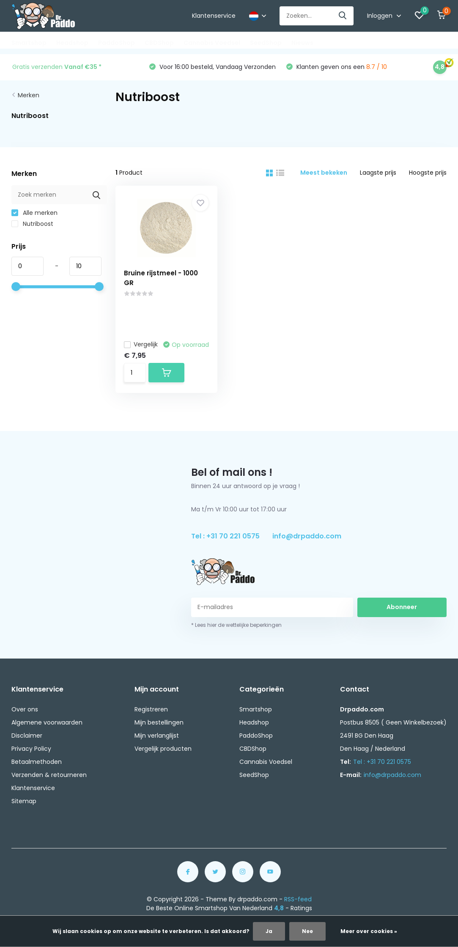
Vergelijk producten (163, 748)
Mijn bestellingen (159, 722)
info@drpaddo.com (306, 536)
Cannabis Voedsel (212, 42)
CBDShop (159, 42)
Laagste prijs (378, 172)
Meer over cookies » (368, 931)
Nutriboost (32, 224)
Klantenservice (214, 15)
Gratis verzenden (56, 67)
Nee (307, 931)
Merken (28, 95)
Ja (269, 931)
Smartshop (29, 42)
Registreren (151, 709)
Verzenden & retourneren (49, 775)
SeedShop (266, 42)
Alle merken (34, 213)
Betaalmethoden (36, 762)
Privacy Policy (31, 748)
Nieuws (302, 42)
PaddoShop (116, 42)
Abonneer (402, 607)
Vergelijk (141, 344)
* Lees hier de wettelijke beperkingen (236, 625)
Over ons (24, 709)
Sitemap (23, 801)
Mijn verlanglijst (156, 735)
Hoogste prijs (428, 172)
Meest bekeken (323, 172)
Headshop (72, 42)
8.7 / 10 (376, 67)
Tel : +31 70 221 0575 (225, 536)
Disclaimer (26, 735)
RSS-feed (298, 899)
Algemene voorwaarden (46, 722)
